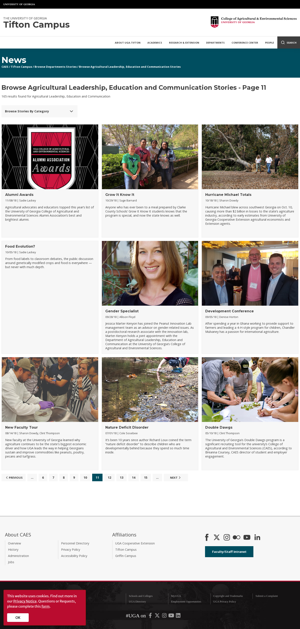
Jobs (11, 562)
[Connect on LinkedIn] (257, 537)
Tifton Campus (21, 67)
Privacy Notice (25, 601)
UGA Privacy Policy (224, 601)
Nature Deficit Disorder (126, 427)
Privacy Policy (70, 549)
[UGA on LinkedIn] (178, 616)
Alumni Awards (19, 195)
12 (109, 477)
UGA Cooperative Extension (135, 543)
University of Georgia (19, 4)
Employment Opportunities (186, 601)
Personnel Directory (75, 543)
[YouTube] (247, 537)
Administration (18, 556)
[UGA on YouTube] (171, 616)
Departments (215, 42)
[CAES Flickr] (236, 537)
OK (18, 617)
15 (145, 477)
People (269, 42)
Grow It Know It (119, 195)
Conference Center (245, 42)
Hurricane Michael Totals (228, 195)
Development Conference (229, 311)
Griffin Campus (125, 556)
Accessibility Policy (74, 556)
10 (85, 477)
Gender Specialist (122, 311)
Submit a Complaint (267, 596)
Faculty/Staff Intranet (229, 552)
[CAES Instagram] (226, 537)
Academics (154, 42)
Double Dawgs (218, 427)
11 (97, 477)
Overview (14, 543)
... (32, 477)
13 (121, 477)
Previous (14, 477)
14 (133, 477)
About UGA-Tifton (128, 42)
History (13, 549)
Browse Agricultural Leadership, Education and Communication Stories (130, 67)
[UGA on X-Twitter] (157, 616)
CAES (5, 67)
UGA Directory (137, 601)
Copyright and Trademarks (228, 596)
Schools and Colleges (141, 596)
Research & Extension (184, 42)
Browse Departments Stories (56, 67)
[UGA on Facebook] (150, 616)
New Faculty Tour (21, 427)
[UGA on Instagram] (164, 616)
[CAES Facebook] (207, 537)
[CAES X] (217, 537)
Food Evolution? (20, 246)
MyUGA (176, 596)
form (45, 606)
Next (176, 477)
